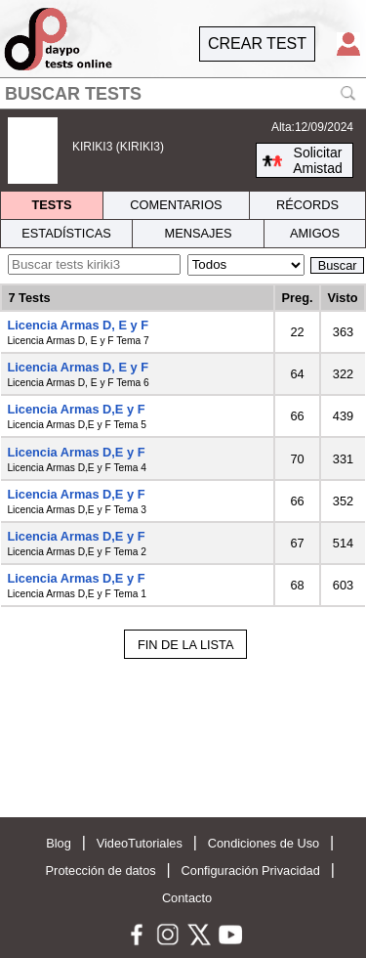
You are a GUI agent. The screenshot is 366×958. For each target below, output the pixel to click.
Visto (342, 297)
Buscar (337, 265)
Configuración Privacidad (251, 870)
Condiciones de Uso (264, 843)
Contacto (187, 898)
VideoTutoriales (140, 843)
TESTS (51, 204)
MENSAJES (198, 233)
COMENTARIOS (176, 204)
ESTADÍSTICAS (66, 233)
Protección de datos (101, 870)
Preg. (297, 297)
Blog (58, 843)
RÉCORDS (307, 204)
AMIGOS (315, 233)
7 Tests (29, 297)
